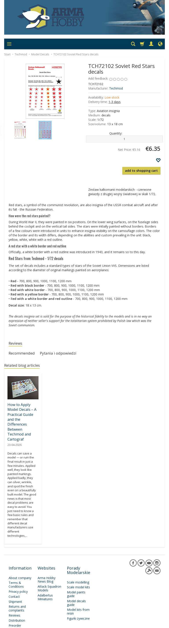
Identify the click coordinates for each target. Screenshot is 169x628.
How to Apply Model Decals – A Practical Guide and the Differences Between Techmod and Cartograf (22, 416)
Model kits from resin (78, 592)
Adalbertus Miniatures (45, 577)
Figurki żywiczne (78, 599)
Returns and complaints (17, 589)
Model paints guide (76, 574)
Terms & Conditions (16, 565)
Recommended (24, 354)
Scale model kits (78, 567)
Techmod (116, 88)
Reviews (17, 344)
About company (20, 558)
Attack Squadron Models (49, 569)
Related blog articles (25, 367)
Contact (14, 577)
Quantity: (115, 133)
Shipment (15, 582)
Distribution (17, 601)
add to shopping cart (141, 170)
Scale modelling (78, 562)
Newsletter (16, 611)
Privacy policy (18, 572)
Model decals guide (76, 583)
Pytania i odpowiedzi (65, 354)
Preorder (15, 606)
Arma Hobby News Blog (46, 560)
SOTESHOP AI (152, 623)
